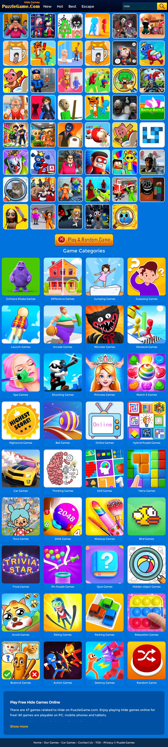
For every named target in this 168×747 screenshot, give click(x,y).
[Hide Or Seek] (70, 69)
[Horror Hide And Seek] (15, 15)
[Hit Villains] (97, 151)
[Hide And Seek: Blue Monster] (152, 42)
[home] (21, 6)
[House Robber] (43, 178)
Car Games (68, 742)
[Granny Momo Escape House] (15, 205)
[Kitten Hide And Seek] (15, 42)
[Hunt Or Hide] (15, 69)
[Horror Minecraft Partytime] (43, 205)
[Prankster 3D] (70, 96)
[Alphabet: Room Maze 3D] (43, 151)
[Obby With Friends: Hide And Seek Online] (152, 15)
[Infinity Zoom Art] (124, 205)
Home (37, 742)
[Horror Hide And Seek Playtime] (124, 15)
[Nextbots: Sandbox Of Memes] (152, 151)
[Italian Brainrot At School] (43, 124)
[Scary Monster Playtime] (43, 96)
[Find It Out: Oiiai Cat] (15, 178)
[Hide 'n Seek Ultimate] (43, 42)
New (47, 6)
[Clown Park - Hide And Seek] (43, 15)
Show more (19, 726)
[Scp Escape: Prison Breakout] (70, 178)
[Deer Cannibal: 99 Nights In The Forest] (97, 205)
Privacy (108, 742)
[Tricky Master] (70, 151)
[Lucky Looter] (15, 124)
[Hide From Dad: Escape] (70, 42)
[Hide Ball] (70, 15)
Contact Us (85, 742)
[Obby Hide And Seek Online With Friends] (124, 69)
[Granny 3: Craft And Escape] (97, 178)
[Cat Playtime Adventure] (15, 96)
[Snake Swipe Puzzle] (152, 124)
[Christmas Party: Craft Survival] (124, 178)
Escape (88, 6)
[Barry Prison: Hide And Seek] (43, 69)
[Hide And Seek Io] (97, 15)
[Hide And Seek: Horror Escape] (124, 42)
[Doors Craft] (152, 178)
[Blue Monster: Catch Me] (97, 96)
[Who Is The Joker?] (15, 151)
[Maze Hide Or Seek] (97, 69)
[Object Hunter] (124, 124)
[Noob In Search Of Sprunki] (124, 151)
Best (72, 6)
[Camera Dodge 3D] (97, 124)
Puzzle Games (126, 742)
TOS (98, 742)
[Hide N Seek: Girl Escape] (97, 42)
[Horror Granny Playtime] (124, 96)
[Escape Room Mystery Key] (70, 205)
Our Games (51, 742)
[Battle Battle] (152, 96)
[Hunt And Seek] (70, 124)
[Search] (140, 6)
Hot (60, 6)
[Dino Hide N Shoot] (152, 69)
